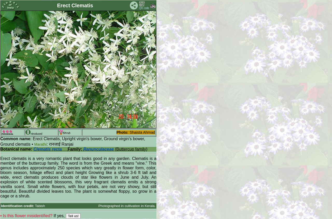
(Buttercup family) (90, 149)
